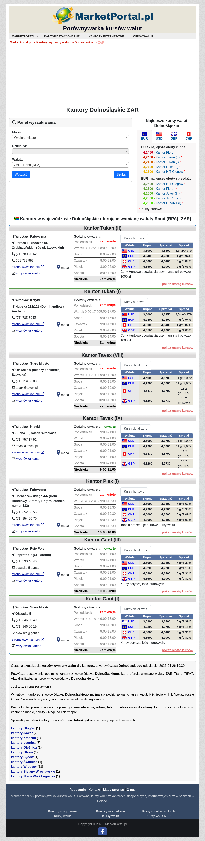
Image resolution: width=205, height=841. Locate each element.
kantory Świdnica (24, 762)
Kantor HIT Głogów (169, 171)
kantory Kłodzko (23, 738)
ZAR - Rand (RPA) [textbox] (27, 165)
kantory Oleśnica (24, 747)
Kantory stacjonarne (62, 811)
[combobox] (70, 137)
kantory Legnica (23, 742)
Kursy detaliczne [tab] (135, 365)
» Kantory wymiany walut (52, 42)
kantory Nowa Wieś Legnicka (33, 776)
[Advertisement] (102, 74)
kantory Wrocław (24, 766)
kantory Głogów (23, 728)
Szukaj (121, 174)
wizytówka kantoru (29, 273)
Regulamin (77, 789)
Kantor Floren (165, 152)
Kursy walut (62, 816)
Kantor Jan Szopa (168, 198)
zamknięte (108, 241)
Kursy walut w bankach (158, 811)
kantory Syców (22, 757)
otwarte (110, 426)
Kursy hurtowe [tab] (134, 238)
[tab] (144, 136)
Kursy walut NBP (159, 816)
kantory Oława (22, 752)
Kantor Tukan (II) (168, 157)
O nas (131, 789)
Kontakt (94, 789)
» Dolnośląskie (82, 42)
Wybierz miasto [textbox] (25, 137)
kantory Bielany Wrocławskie (33, 771)
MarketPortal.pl (20, 42)
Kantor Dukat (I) (167, 167)
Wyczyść (21, 174)
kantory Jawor (22, 733)
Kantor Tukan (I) (167, 162)
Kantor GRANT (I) (168, 203)
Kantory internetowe (110, 811)
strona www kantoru (28, 267)
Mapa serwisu (113, 789)
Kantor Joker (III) (168, 193)
